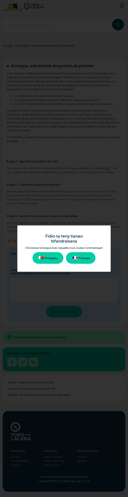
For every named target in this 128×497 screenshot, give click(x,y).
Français (80, 258)
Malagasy (48, 258)
